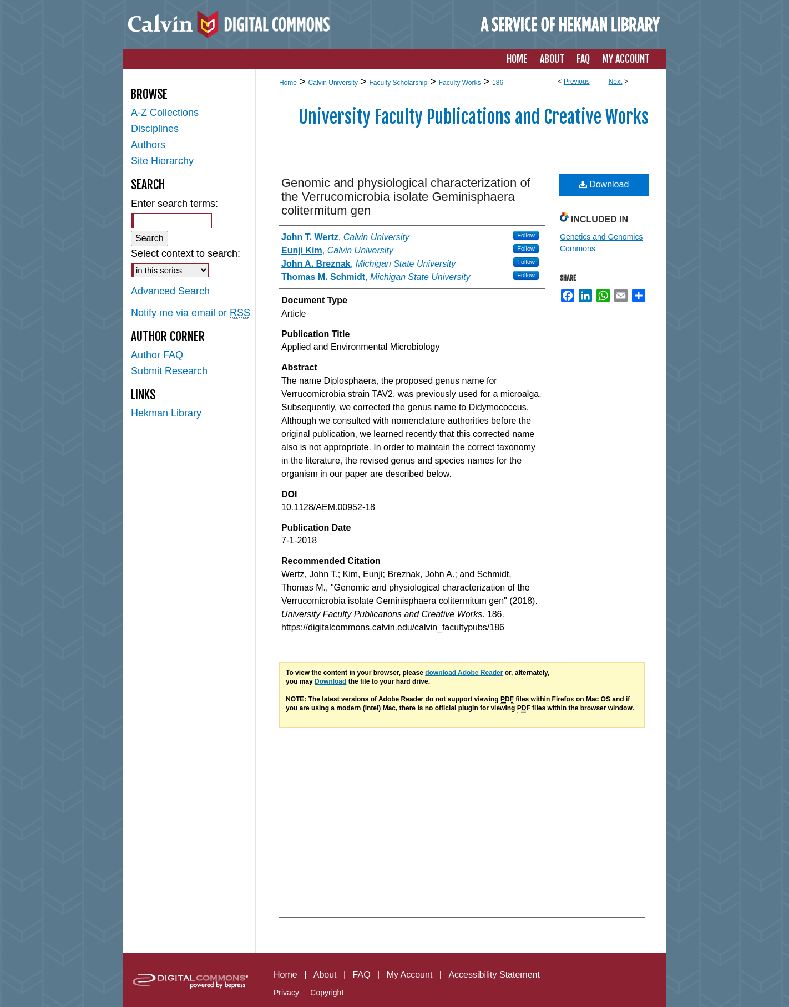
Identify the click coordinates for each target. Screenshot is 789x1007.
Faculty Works (460, 83)
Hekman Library (166, 413)
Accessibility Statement (494, 974)
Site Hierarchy (162, 160)
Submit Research (169, 371)
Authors (148, 144)
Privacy (286, 992)
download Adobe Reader (464, 673)
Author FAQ (157, 354)
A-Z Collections (165, 112)
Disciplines (155, 128)
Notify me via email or (190, 313)
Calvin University (333, 83)
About (325, 974)
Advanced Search (170, 291)
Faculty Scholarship (398, 83)
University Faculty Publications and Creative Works (474, 117)
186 (497, 83)
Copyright (326, 992)
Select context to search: (185, 253)
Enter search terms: (174, 203)
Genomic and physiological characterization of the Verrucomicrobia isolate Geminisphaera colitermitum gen (405, 196)
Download (604, 184)
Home (288, 83)
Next (616, 81)
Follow (526, 235)
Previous (577, 81)
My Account (410, 974)
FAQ (362, 974)
